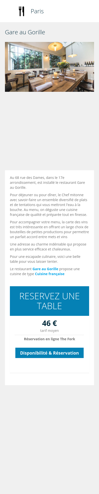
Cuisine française (49, 273)
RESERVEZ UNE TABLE (49, 301)
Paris (37, 11)
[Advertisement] (46, 132)
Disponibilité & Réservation (49, 353)
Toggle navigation (9, 11)
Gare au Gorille (45, 268)
